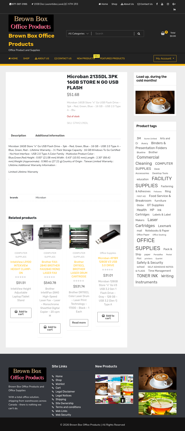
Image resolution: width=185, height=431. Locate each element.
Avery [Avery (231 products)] (144, 143)
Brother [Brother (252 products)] (153, 152)
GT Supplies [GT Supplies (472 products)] (155, 205)
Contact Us (144, 4)
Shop (114, 4)
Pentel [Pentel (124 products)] (169, 254)
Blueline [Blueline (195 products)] (141, 152)
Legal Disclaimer (65, 390)
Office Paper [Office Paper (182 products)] (143, 234)
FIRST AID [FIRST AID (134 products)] (141, 196)
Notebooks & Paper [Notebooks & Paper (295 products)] (157, 230)
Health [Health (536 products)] (142, 210)
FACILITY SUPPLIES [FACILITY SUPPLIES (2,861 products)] (153, 182)
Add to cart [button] (22, 312)
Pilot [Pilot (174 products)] (139, 258)
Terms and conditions (68, 405)
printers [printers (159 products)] (148, 258)
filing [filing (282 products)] (168, 191)
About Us (127, 4)
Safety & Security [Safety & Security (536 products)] (150, 262)
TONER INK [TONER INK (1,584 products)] (147, 275)
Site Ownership (65, 401)
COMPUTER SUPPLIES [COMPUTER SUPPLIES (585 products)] (154, 166)
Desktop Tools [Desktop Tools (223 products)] (160, 173)
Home (103, 4)
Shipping (61, 397)
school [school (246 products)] (141, 266)
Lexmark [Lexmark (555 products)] (164, 226)
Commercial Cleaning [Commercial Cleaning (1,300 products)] (147, 160)
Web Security (63, 413)
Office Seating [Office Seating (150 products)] (159, 235)
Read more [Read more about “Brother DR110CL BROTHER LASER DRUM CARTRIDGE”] (79, 322)
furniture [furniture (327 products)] (160, 200)
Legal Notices (64, 394)
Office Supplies (108, 253)
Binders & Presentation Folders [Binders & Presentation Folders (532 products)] (151, 145)
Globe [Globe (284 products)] (140, 205)
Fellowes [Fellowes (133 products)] (158, 191)
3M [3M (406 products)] (139, 138)
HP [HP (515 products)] (152, 210)
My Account (164, 58)
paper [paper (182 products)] (147, 254)
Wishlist (60, 382)
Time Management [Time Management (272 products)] (159, 270)
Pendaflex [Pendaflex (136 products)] (158, 254)
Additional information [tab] (49, 135)
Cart (58, 386)
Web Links (61, 409)
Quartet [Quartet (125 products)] (159, 258)
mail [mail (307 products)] (139, 230)
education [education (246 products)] (143, 179)
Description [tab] (18, 135)
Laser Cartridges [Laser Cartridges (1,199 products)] (146, 222)
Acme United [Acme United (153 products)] (150, 138)
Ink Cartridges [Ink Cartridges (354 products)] (148, 212)
